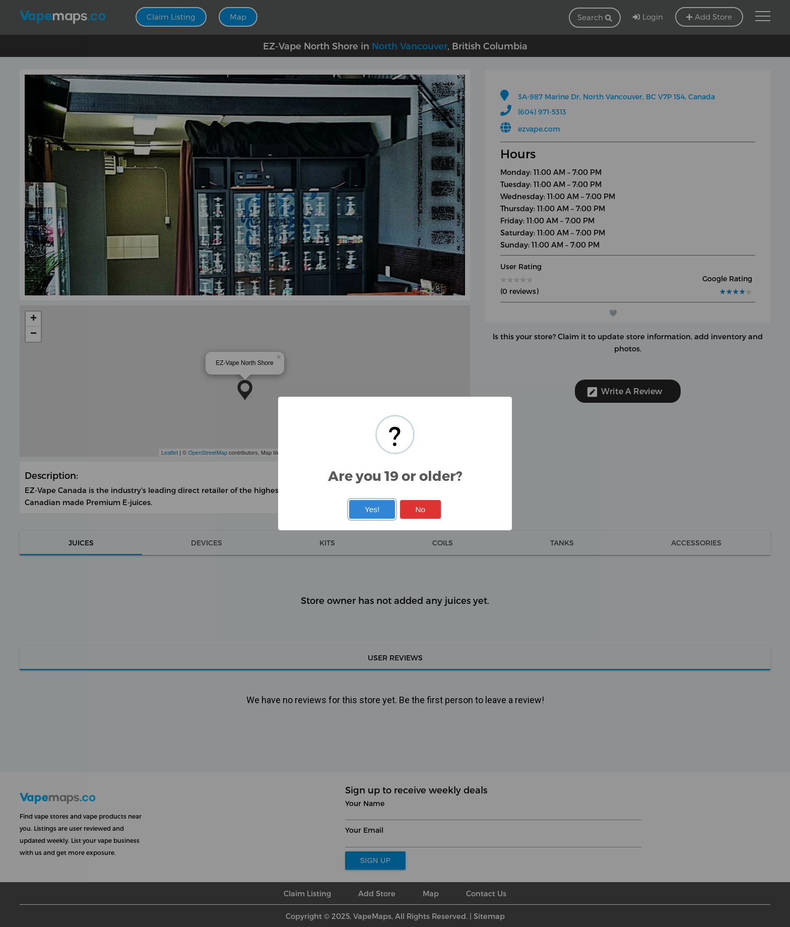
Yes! (372, 509)
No (420, 509)
